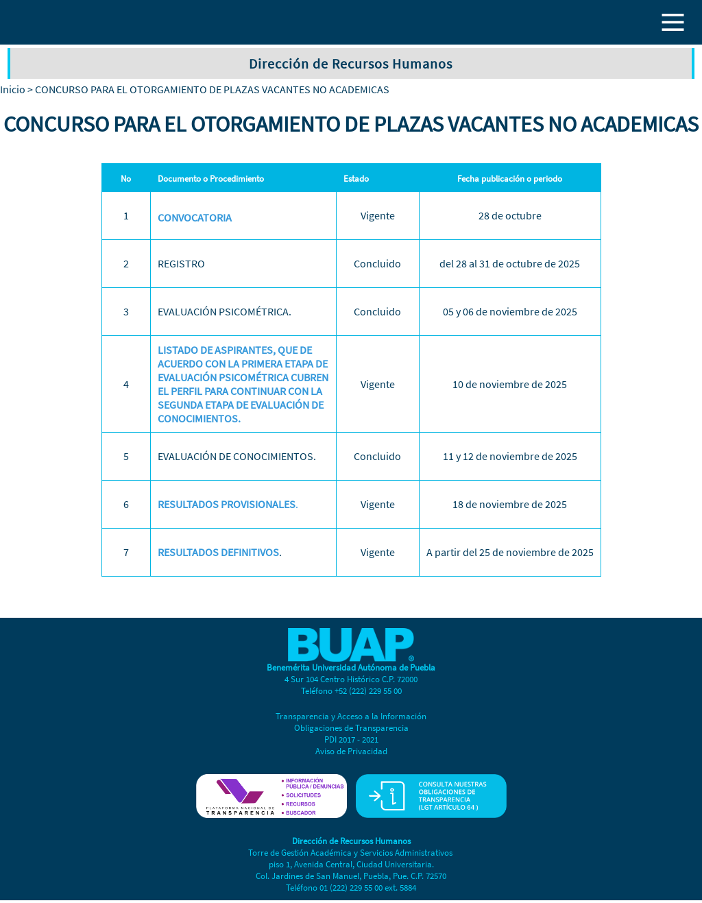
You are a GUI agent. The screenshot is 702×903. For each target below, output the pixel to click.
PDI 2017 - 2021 (351, 739)
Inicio (12, 89)
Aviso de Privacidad (351, 751)
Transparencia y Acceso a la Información (351, 716)
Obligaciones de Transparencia (351, 728)
